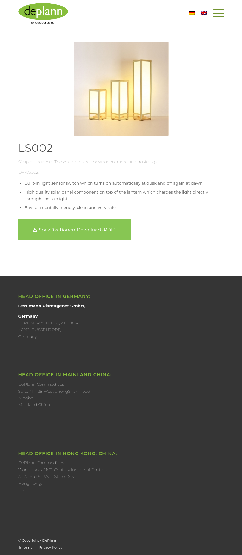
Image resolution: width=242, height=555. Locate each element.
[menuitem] (25, 547)
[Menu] (215, 13)
